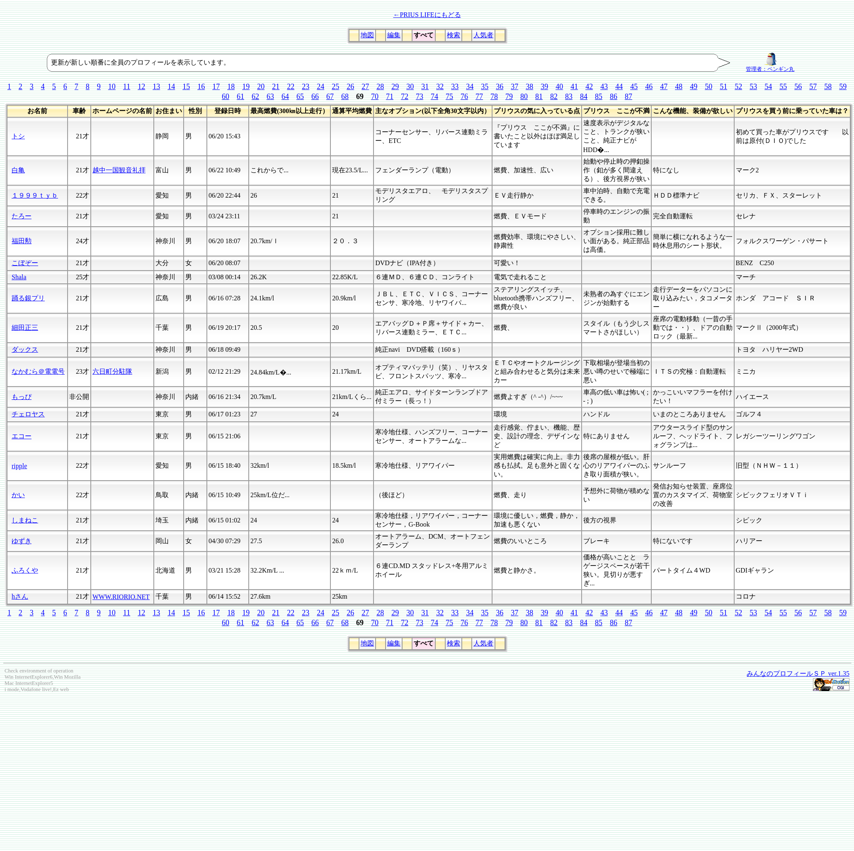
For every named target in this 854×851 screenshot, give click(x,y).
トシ (18, 136)
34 (469, 86)
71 (389, 96)
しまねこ (25, 520)
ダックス (25, 349)
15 (186, 86)
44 (619, 86)
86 (613, 96)
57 (813, 86)
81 (539, 96)
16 (201, 86)
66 (315, 96)
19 (246, 86)
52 (738, 86)
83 (569, 96)
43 (604, 86)
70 (374, 96)
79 (509, 96)
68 (345, 96)
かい (18, 494)
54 (768, 86)
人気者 (483, 35)
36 (499, 86)
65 (300, 96)
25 (335, 86)
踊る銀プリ (28, 298)
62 (255, 96)
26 (350, 86)
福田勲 (22, 240)
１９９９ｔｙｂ (35, 195)
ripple (19, 465)
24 (320, 86)
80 (524, 96)
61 (240, 96)
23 (305, 86)
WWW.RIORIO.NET (121, 596)
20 (260, 86)
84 (583, 96)
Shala (19, 276)
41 (574, 86)
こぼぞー (25, 262)
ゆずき (22, 540)
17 (216, 86)
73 (419, 96)
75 (449, 96)
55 (783, 86)
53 (753, 86)
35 (484, 86)
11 (126, 86)
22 (290, 86)
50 (708, 86)
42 (589, 86)
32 (440, 86)
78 (494, 96)
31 (425, 86)
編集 (393, 35)
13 (156, 86)
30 (410, 86)
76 (464, 96)
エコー (22, 436)
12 (141, 86)
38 (529, 86)
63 (270, 96)
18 (231, 86)
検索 (453, 35)
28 (380, 86)
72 (404, 96)
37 (514, 86)
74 (434, 96)
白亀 (18, 170)
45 (634, 86)
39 (544, 86)
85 (598, 96)
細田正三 (25, 327)
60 (225, 96)
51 (723, 86)
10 (112, 86)
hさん (20, 596)
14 (171, 86)
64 (285, 96)
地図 (367, 35)
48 (678, 86)
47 (663, 86)
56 (798, 86)
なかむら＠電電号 (38, 371)
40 (559, 86)
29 (395, 86)
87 (628, 96)
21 (275, 86)
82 (554, 96)
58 (828, 86)
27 (365, 86)
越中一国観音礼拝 (119, 170)
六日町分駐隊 (112, 371)
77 (479, 96)
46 (649, 86)
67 (330, 96)
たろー (22, 216)
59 (843, 86)
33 (455, 86)
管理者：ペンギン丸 (770, 66)
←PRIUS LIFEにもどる (427, 14)
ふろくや (25, 570)
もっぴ (22, 396)
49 (693, 86)
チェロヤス (28, 414)
